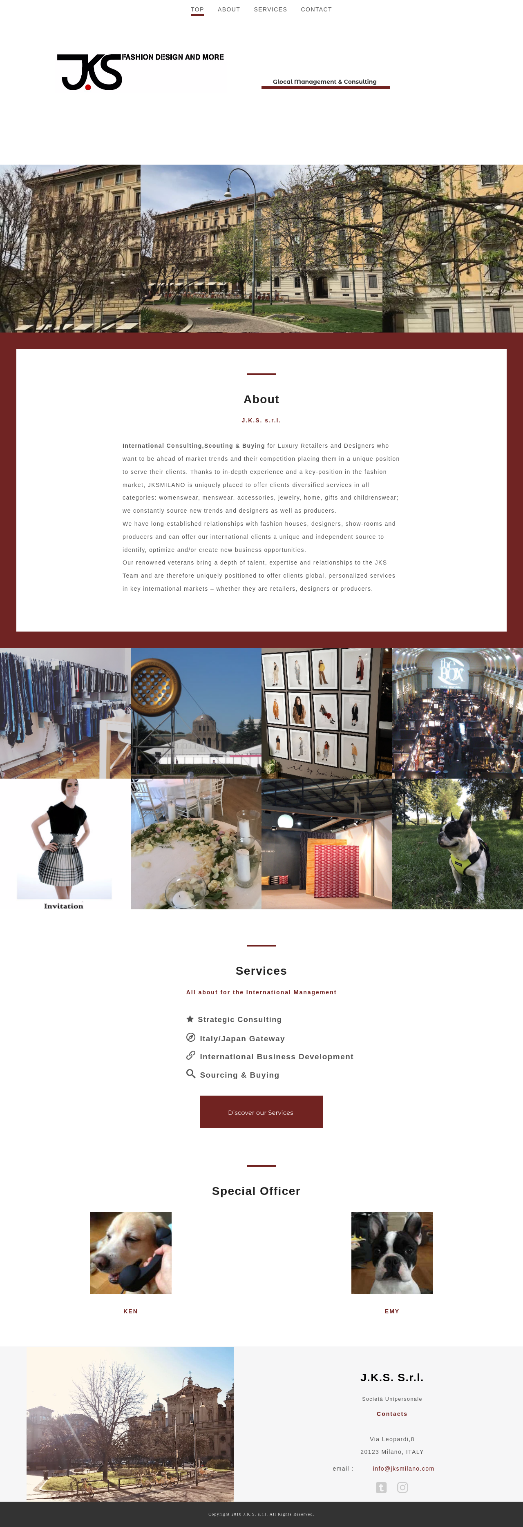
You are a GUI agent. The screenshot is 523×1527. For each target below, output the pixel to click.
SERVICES (271, 161)
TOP (197, 161)
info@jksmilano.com (404, 1468)
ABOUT (229, 161)
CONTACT (316, 161)
